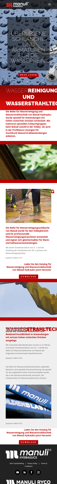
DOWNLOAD (28, 277)
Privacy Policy (32, 463)
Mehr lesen (28, 75)
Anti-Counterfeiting (17, 463)
